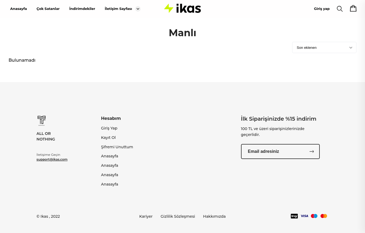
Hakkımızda (214, 216)
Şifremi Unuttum (117, 147)
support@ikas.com (51, 159)
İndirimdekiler (82, 8)
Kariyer (146, 216)
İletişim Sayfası (118, 8)
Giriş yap (322, 8)
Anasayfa (18, 8)
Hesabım (111, 118)
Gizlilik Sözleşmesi (178, 216)
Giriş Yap (109, 128)
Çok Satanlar (47, 8)
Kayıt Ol (108, 137)
